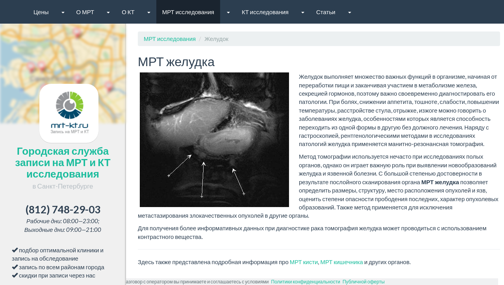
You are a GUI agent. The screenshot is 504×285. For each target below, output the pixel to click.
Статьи (325, 11)
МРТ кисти (304, 261)
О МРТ (85, 11)
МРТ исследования (188, 11)
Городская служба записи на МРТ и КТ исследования (62, 167)
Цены (41, 11)
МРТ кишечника (341, 261)
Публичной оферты (364, 282)
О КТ (128, 11)
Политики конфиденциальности (305, 282)
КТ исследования (265, 11)
